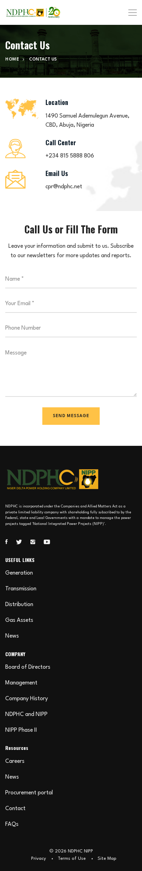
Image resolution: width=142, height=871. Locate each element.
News (12, 636)
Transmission (20, 589)
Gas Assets (19, 620)
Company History (26, 699)
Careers (14, 761)
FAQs (12, 824)
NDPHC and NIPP (26, 714)
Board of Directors (27, 667)
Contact (15, 809)
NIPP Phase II (21, 730)
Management (21, 683)
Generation (19, 573)
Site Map (107, 858)
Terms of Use (72, 858)
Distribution (19, 604)
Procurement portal (29, 793)
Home (12, 59)
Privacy (38, 858)
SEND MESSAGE (71, 416)
